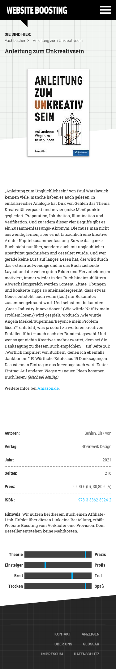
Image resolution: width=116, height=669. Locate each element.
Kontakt (62, 634)
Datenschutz (86, 654)
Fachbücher (15, 40)
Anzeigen (90, 634)
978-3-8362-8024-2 (94, 499)
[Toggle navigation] (102, 12)
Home (37, 9)
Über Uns (63, 644)
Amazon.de (48, 388)
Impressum (52, 654)
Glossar (91, 644)
